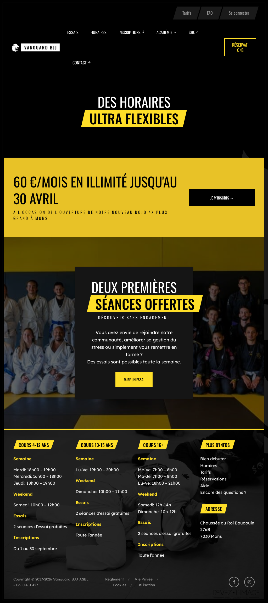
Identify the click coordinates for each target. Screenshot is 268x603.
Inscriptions (130, 32)
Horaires (99, 32)
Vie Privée (144, 579)
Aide (204, 485)
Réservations (240, 47)
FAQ (210, 13)
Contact (79, 62)
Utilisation (146, 585)
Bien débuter (213, 458)
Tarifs (186, 13)
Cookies (119, 585)
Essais (73, 32)
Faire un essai (134, 379)
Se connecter (239, 13)
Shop (193, 32)
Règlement (114, 579)
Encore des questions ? (223, 492)
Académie (164, 32)
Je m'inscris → (222, 197)
